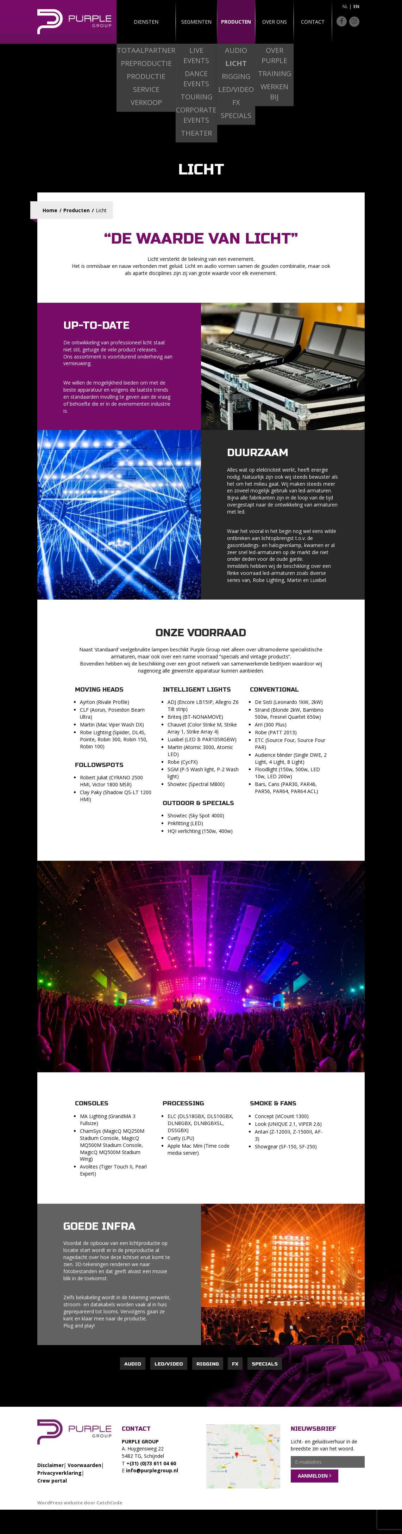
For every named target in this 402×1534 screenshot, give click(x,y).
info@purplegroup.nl (152, 1470)
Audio (132, 1364)
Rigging (207, 1364)
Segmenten (180, 21)
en (356, 7)
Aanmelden (313, 1476)
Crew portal (52, 1480)
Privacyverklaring (59, 1472)
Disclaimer (50, 1465)
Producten (223, 21)
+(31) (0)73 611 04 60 (151, 1463)
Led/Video (169, 1364)
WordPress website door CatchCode (79, 1502)
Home (50, 210)
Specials (265, 1364)
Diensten (138, 21)
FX (235, 1364)
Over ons (265, 21)
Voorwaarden (84, 1465)
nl (345, 7)
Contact (308, 21)
